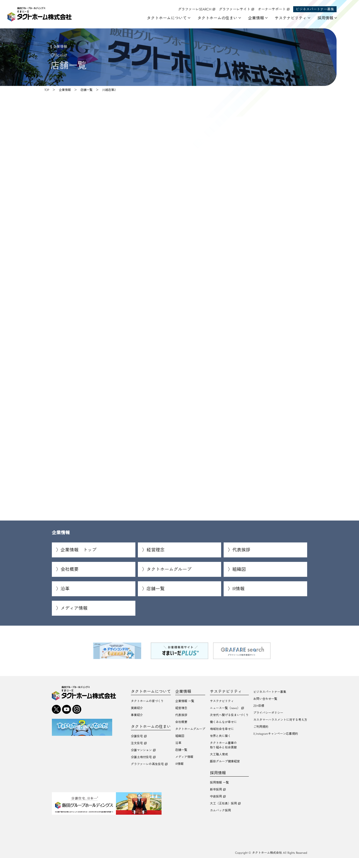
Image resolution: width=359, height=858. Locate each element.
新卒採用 (216, 789)
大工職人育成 (219, 754)
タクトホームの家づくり (147, 701)
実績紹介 (137, 708)
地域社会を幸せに (222, 729)
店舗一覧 (86, 90)
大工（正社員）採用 (223, 803)
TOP (46, 90)
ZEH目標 (258, 706)
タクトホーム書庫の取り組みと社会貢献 (223, 745)
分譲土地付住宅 (141, 757)
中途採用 (216, 796)
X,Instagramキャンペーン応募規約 (275, 733)
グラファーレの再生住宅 (147, 764)
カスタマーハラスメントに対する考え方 (280, 720)
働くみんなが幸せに (223, 722)
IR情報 (238, 589)
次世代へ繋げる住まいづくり (229, 715)
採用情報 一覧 (219, 782)
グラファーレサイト (234, 9)
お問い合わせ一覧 (265, 699)
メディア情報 (74, 608)
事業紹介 (137, 715)
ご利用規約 (260, 727)
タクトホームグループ (169, 569)
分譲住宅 (137, 736)
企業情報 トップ (78, 550)
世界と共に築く (220, 736)
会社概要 (70, 569)
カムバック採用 (220, 810)
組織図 (239, 569)
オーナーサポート (272, 9)
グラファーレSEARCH (194, 9)
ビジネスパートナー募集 (315, 9)
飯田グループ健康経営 (225, 761)
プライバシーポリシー (268, 713)
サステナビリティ (222, 701)
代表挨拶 (241, 550)
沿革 (65, 589)
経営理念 (156, 550)
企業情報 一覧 (184, 701)
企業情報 (65, 90)
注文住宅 (137, 743)
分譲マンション (141, 750)
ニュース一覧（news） (225, 708)
